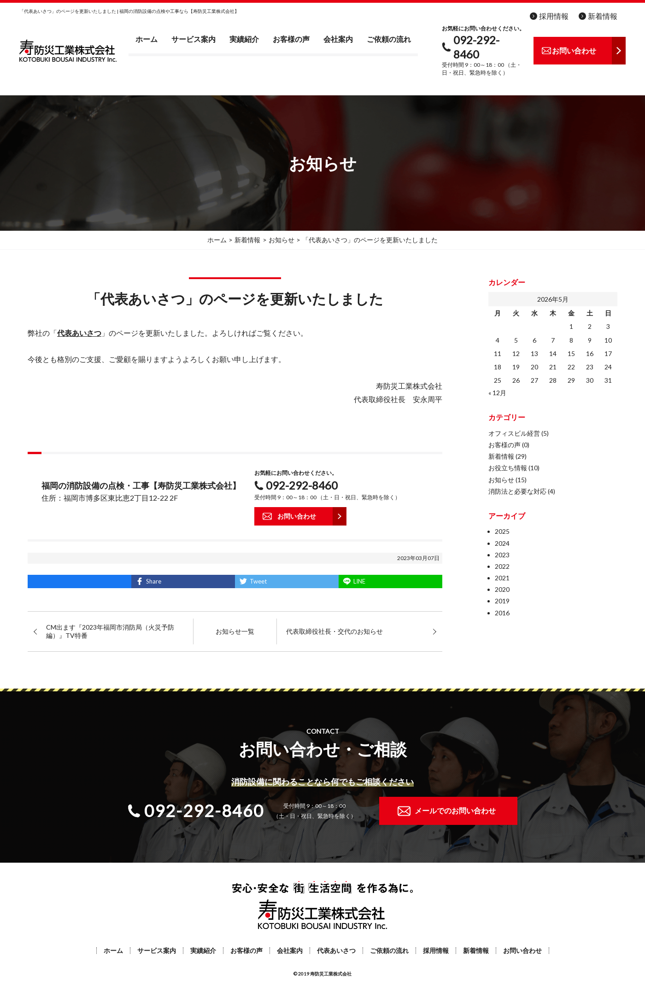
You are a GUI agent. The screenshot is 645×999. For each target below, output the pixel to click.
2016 (502, 613)
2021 (502, 578)
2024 (502, 543)
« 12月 (497, 393)
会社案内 (338, 39)
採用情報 (554, 16)
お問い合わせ (522, 950)
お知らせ (501, 480)
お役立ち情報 (507, 468)
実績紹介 (244, 39)
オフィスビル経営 (514, 433)
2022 (502, 566)
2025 (502, 531)
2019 (502, 601)
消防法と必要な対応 (517, 491)
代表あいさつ (336, 950)
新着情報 (602, 16)
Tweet (258, 581)
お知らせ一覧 (235, 631)
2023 (502, 555)
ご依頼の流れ (389, 39)
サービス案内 (193, 39)
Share (153, 581)
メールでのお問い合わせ (455, 810)
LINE (359, 581)
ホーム (146, 39)
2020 (502, 589)
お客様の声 (291, 39)
